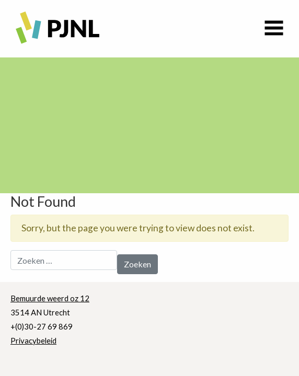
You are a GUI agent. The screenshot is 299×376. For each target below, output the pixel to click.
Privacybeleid (33, 340)
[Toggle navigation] (274, 29)
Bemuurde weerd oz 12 (49, 298)
